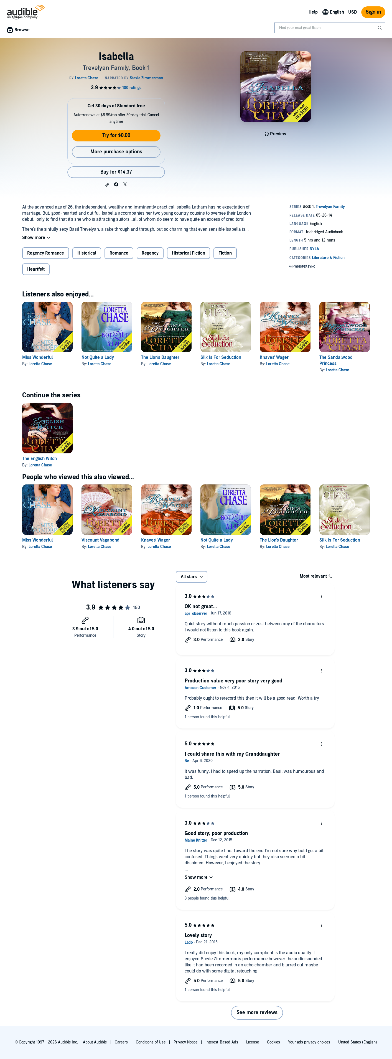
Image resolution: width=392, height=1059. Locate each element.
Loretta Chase (40, 364)
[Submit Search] (380, 27)
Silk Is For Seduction (220, 357)
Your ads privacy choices (309, 1042)
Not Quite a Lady (98, 357)
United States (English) (357, 1042)
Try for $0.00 (116, 135)
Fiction (225, 253)
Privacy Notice (185, 1042)
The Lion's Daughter (160, 357)
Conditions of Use (151, 1042)
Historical (86, 253)
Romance (119, 253)
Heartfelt (36, 269)
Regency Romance (45, 253)
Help (313, 12)
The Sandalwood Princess (336, 360)
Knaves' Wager (274, 357)
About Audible (95, 1042)
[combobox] (329, 27)
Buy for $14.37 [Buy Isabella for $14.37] (116, 172)
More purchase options (116, 152)
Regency (150, 253)
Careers (121, 1042)
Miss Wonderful (37, 357)
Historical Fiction (188, 253)
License (252, 1042)
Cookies (273, 1042)
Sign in (373, 12)
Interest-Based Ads (221, 1042)
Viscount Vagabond (100, 540)
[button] (107, 184)
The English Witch (39, 458)
